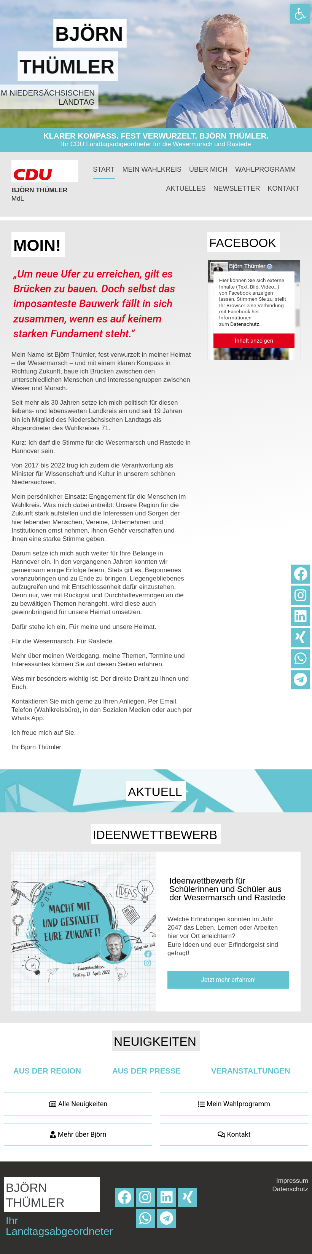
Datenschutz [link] (244, 324)
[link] (300, 14)
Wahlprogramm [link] (265, 169)
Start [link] (104, 169)
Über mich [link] (208, 169)
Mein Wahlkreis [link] (152, 169)
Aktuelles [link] (186, 188)
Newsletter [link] (236, 188)
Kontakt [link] (284, 188)
